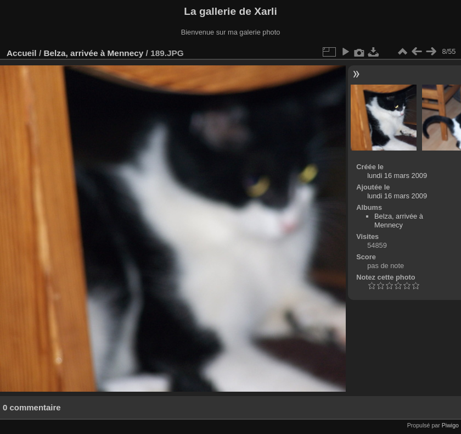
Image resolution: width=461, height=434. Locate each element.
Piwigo (450, 425)
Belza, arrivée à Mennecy (93, 53)
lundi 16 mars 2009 (397, 175)
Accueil (22, 53)
